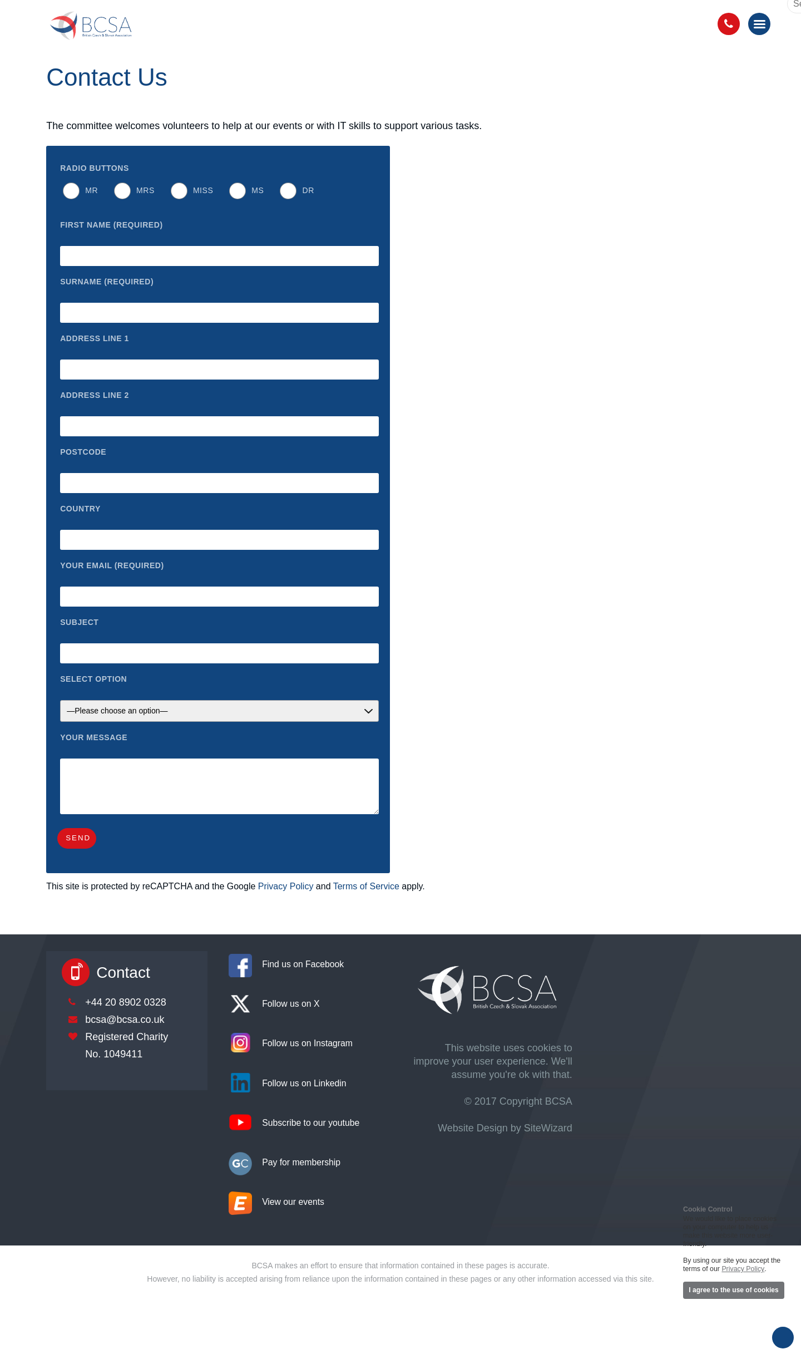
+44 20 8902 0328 (125, 1002)
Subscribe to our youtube (310, 1122)
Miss (203, 190)
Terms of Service (366, 886)
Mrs (145, 190)
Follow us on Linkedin (304, 1083)
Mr (91, 190)
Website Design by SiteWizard (505, 1128)
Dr (308, 190)
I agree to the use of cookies (733, 1290)
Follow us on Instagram (307, 1043)
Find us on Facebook (303, 964)
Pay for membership (301, 1162)
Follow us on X (290, 1003)
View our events (293, 1202)
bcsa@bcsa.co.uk (124, 1019)
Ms (257, 190)
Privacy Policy (286, 886)
